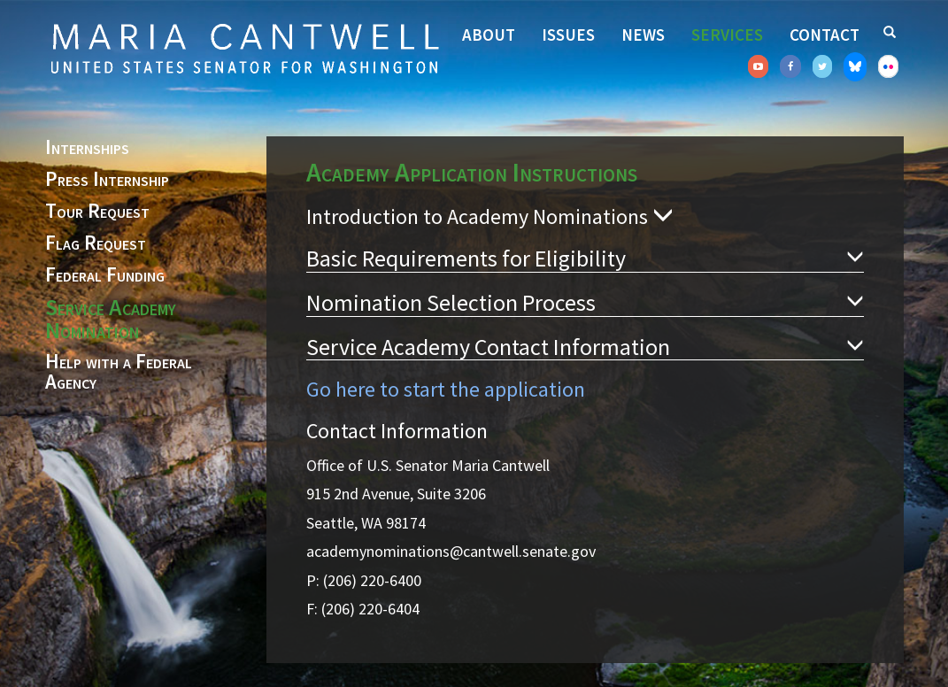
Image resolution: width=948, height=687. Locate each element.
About (488, 34)
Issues (568, 34)
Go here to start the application (445, 389)
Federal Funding (105, 275)
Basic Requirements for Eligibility (585, 259)
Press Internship (107, 179)
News (643, 34)
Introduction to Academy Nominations (500, 216)
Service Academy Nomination (110, 319)
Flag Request (95, 243)
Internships (87, 147)
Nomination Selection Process (585, 303)
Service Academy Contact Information (585, 348)
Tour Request (97, 211)
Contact (824, 34)
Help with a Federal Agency (118, 371)
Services (727, 34)
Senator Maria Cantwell (244, 48)
